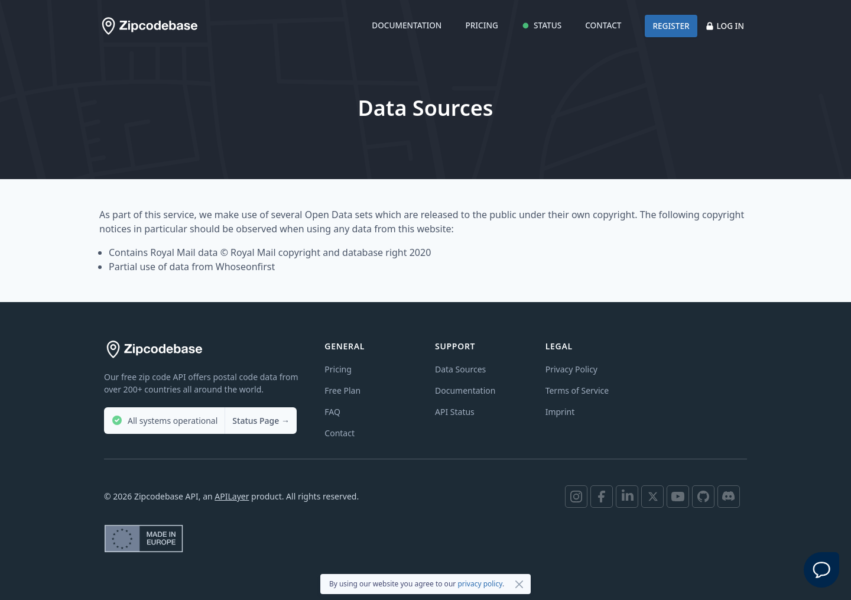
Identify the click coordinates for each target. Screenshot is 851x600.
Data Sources (460, 369)
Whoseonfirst (245, 266)
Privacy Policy (571, 369)
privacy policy (479, 584)
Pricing (481, 25)
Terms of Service (577, 390)
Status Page (261, 420)
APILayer (232, 496)
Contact (603, 25)
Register (670, 25)
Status (541, 25)
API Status (455, 411)
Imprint (560, 411)
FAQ (332, 411)
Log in (724, 25)
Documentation (406, 25)
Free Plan (342, 390)
